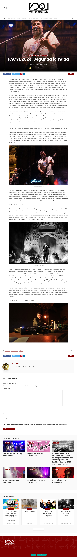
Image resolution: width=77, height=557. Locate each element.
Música (46, 55)
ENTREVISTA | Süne (29, 511)
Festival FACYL (38, 55)
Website (5, 419)
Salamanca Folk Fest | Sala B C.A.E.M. (66, 513)
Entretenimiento (34, 18)
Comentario (6, 388)
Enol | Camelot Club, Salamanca (11, 481)
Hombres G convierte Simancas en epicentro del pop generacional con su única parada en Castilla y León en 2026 (62, 457)
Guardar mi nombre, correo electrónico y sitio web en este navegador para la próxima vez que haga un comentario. (35, 424)
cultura (31, 55)
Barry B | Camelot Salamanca (59, 481)
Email (5, 413)
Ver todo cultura (38, 529)
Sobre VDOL (44, 18)
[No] (75, 553)
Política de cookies (42, 554)
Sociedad (25, 18)
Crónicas (32, 469)
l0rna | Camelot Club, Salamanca (36, 481)
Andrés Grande (57, 464)
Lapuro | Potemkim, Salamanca (35, 454)
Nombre (5, 408)
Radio (55, 18)
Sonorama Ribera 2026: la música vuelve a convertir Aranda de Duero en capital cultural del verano (11, 516)
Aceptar (33, 554)
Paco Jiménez (37, 67)
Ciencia (19, 18)
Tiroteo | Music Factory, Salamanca (13, 454)
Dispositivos (11, 18)
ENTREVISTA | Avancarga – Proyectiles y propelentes (47, 514)
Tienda (51, 18)
